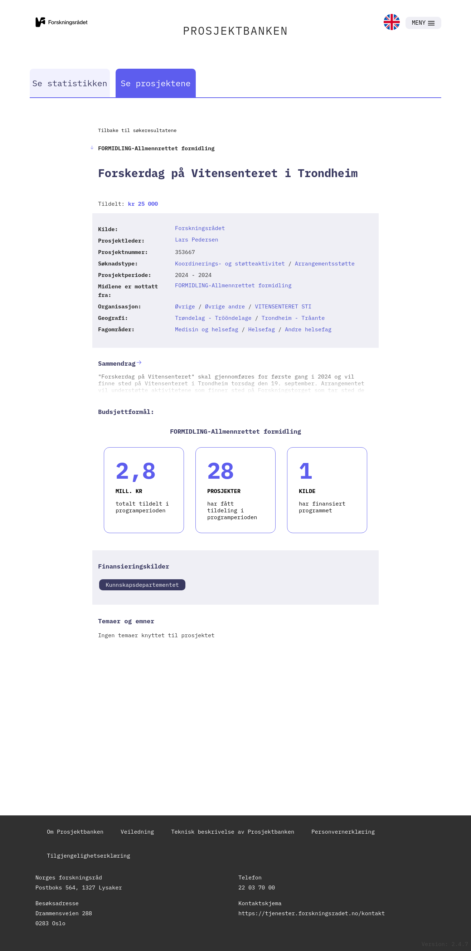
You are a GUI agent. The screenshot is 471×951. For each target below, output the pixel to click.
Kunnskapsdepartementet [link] (142, 584)
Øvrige (185, 306)
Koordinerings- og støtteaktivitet (230, 263)
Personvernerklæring (343, 831)
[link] (392, 22)
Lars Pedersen (196, 239)
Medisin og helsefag (206, 329)
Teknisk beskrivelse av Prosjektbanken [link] (232, 831)
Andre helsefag (308, 329)
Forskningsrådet (200, 227)
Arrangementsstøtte (325, 263)
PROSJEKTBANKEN (235, 30)
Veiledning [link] (137, 831)
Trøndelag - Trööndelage (213, 317)
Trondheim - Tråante (293, 317)
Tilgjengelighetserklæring (88, 855)
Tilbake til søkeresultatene (137, 130)
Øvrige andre (225, 306)
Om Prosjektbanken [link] (75, 831)
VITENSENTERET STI (283, 306)
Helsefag (261, 329)
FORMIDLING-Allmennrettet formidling (233, 285)
